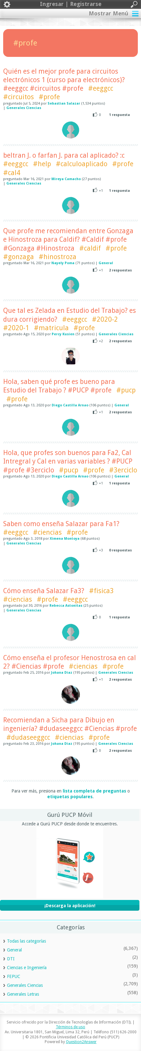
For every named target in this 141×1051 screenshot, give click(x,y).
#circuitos (18, 97)
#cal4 (11, 173)
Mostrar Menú (108, 13)
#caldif (90, 248)
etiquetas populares (70, 796)
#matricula (51, 328)
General (106, 263)
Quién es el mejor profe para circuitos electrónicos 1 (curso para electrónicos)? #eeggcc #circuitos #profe (64, 80)
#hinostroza (57, 257)
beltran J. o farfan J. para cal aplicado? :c (64, 155)
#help (42, 164)
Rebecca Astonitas (65, 606)
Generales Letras (23, 994)
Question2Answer (81, 1042)
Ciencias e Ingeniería (27, 967)
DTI (11, 958)
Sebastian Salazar (64, 103)
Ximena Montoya (65, 539)
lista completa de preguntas (94, 790)
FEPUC (13, 976)
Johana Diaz (61, 673)
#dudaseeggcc (28, 737)
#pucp (126, 390)
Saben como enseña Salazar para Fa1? (61, 524)
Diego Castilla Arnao (70, 405)
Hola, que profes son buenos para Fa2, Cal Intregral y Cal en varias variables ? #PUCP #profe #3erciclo (67, 461)
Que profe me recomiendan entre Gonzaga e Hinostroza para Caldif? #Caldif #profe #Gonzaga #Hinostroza (68, 239)
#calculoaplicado (81, 164)
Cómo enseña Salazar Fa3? (43, 591)
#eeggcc (100, 88)
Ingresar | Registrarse (70, 4)
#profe (49, 97)
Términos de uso (70, 1027)
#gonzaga (18, 257)
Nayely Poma (62, 263)
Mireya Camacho (66, 179)
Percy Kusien (63, 334)
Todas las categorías (26, 941)
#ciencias (47, 532)
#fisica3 (101, 591)
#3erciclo (123, 470)
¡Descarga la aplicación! (69, 905)
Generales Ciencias (23, 108)
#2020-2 (105, 319)
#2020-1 (16, 328)
